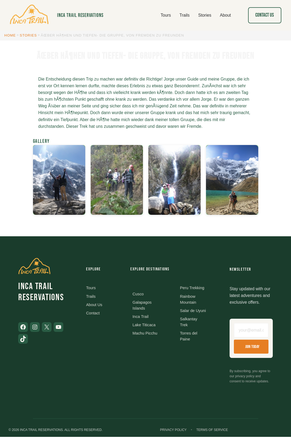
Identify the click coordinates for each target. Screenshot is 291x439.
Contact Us (264, 15)
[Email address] (251, 331)
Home (10, 35)
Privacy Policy (173, 432)
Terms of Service (212, 432)
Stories (28, 35)
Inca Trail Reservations (80, 15)
